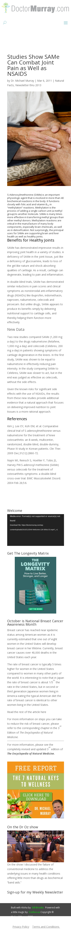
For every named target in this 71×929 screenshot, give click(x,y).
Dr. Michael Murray (22, 80)
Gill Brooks (38, 907)
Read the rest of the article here (26, 712)
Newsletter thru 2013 (28, 85)
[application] (35, 530)
